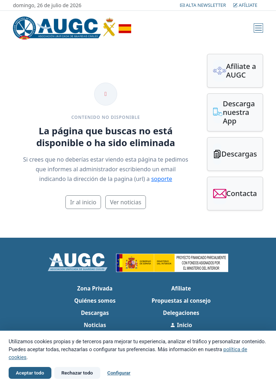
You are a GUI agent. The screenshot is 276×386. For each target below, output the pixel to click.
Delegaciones (181, 312)
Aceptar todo (30, 373)
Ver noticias (125, 202)
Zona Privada (94, 288)
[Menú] (258, 28)
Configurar (118, 373)
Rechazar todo (77, 373)
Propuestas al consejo (181, 300)
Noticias (95, 325)
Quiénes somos (94, 300)
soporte (161, 179)
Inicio (181, 325)
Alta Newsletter (203, 5)
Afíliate (245, 5)
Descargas (95, 312)
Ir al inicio (83, 202)
